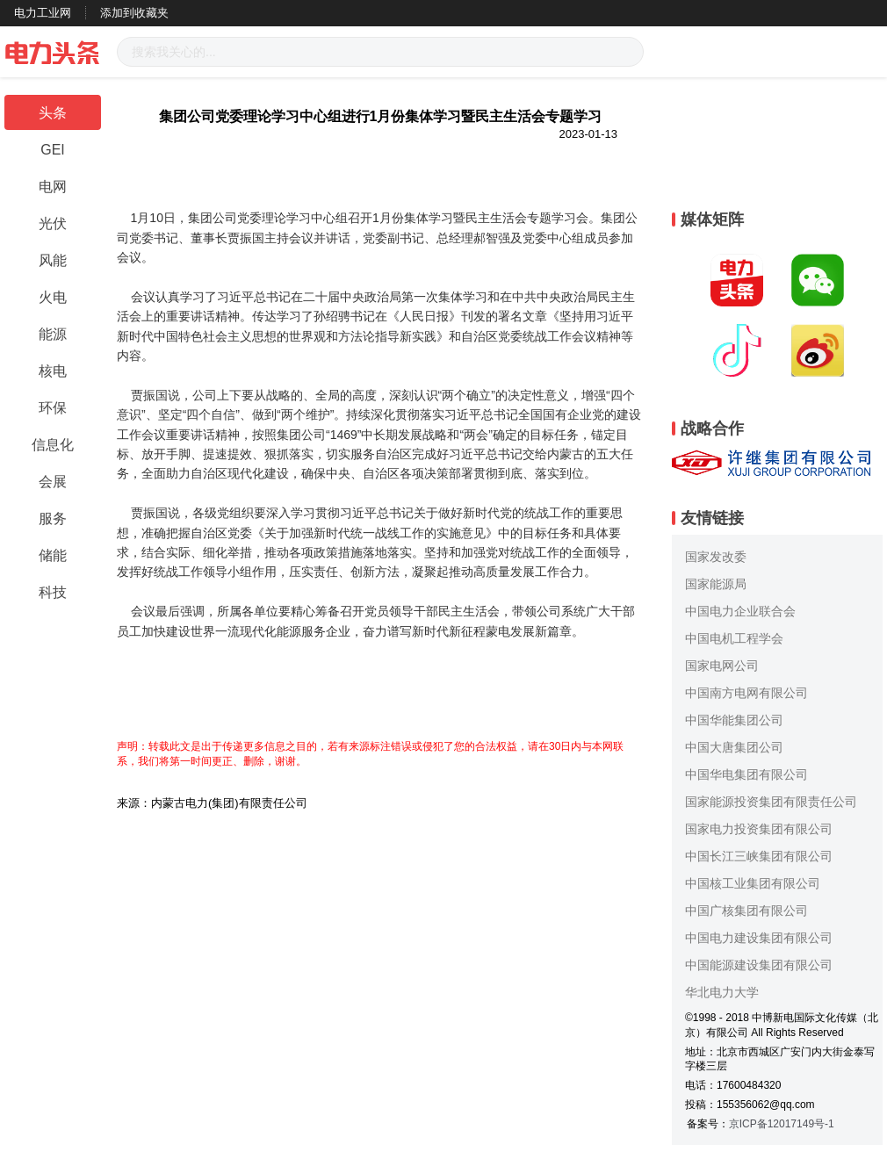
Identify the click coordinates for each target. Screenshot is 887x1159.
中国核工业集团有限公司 (752, 883)
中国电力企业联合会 (740, 611)
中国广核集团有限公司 (746, 910)
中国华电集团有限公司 (746, 774)
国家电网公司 (722, 666)
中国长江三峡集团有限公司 (759, 856)
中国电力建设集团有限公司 (759, 938)
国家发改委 (715, 557)
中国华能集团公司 (734, 720)
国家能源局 (715, 584)
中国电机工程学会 (734, 638)
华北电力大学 (722, 992)
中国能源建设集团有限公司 (759, 965)
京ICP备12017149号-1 (781, 1124)
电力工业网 (42, 12)
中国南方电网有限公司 (746, 693)
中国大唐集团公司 (734, 747)
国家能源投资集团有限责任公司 (771, 802)
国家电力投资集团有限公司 (759, 829)
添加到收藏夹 (134, 12)
